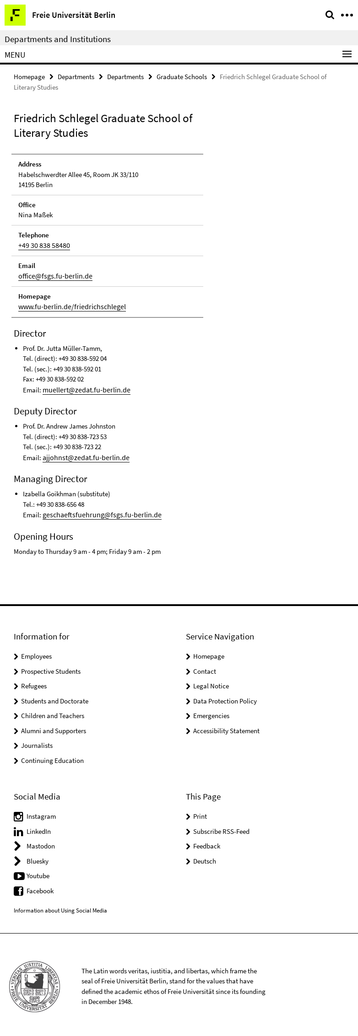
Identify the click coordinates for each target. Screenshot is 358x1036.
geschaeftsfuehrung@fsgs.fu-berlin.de (96, 511)
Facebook (40, 887)
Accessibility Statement (226, 727)
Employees (36, 653)
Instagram (41, 813)
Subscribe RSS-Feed (221, 828)
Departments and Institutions (58, 38)
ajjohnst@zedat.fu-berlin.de (82, 455)
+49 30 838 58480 (41, 244)
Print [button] (200, 813)
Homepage (29, 76)
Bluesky (38, 857)
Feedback (206, 842)
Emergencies (211, 712)
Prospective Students (51, 668)
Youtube (38, 872)
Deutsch (204, 857)
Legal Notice (211, 682)
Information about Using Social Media (60, 907)
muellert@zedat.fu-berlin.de (83, 387)
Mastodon (41, 842)
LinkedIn (39, 828)
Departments (76, 76)
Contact (204, 668)
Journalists (37, 742)
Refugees (34, 682)
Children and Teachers (52, 712)
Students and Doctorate (54, 697)
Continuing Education (52, 757)
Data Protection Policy (225, 697)
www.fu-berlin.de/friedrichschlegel (67, 305)
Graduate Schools (182, 76)
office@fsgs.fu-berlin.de (52, 274)
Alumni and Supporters (53, 727)
